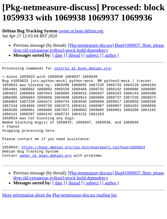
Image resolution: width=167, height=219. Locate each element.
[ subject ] (92, 55)
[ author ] (110, 55)
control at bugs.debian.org (82, 68)
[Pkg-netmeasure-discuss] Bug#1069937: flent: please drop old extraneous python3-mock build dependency (88, 48)
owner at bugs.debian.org (81, 31)
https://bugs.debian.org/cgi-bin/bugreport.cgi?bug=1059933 (83, 163)
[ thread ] (74, 55)
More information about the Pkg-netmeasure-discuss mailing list (59, 214)
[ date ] (58, 55)
